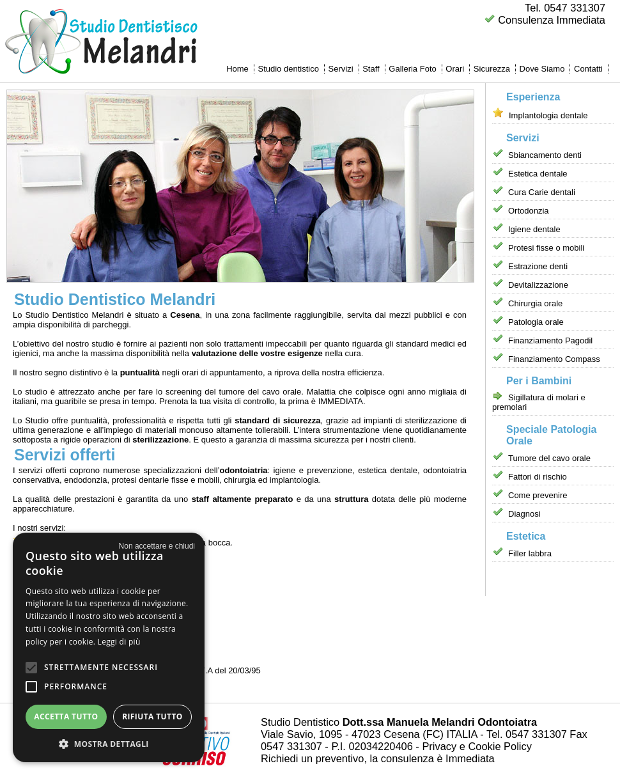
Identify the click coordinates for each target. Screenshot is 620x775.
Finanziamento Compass (554, 359)
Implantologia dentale (548, 115)
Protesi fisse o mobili (546, 248)
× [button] (157, 546)
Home (237, 69)
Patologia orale (536, 322)
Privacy (439, 746)
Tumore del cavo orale (549, 458)
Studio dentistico (288, 69)
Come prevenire (538, 495)
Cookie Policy (499, 746)
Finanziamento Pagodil (550, 340)
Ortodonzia (528, 210)
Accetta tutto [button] (66, 716)
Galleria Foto (412, 69)
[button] (31, 667)
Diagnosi (524, 514)
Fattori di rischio (537, 476)
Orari (455, 69)
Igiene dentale (534, 229)
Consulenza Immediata (551, 20)
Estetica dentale (538, 173)
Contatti (588, 69)
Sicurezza (492, 69)
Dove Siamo (542, 69)
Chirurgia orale (535, 303)
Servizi (341, 69)
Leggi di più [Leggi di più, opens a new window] (119, 641)
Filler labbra (530, 553)
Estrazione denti (538, 266)
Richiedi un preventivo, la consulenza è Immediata (378, 758)
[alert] (109, 647)
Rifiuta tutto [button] (152, 716)
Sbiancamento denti (545, 155)
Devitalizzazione (538, 285)
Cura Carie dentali (541, 192)
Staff (371, 69)
